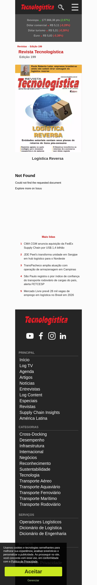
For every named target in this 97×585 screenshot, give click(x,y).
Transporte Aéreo (36, 481)
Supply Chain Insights (40, 412)
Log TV (26, 365)
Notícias (27, 383)
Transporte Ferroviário (40, 492)
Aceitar (33, 571)
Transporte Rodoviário (40, 504)
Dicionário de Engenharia (43, 533)
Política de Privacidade (24, 561)
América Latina (33, 418)
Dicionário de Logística (41, 527)
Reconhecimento (35, 463)
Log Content (31, 395)
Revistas (22, 46)
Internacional (31, 451)
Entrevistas (30, 389)
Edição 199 (36, 46)
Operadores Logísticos (41, 521)
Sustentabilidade (35, 469)
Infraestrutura (32, 445)
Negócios (28, 457)
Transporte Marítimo (38, 498)
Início (25, 359)
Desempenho (32, 440)
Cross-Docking (33, 434)
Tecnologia (30, 475)
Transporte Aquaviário (40, 486)
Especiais (28, 400)
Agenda (27, 371)
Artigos (26, 377)
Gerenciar (33, 580)
